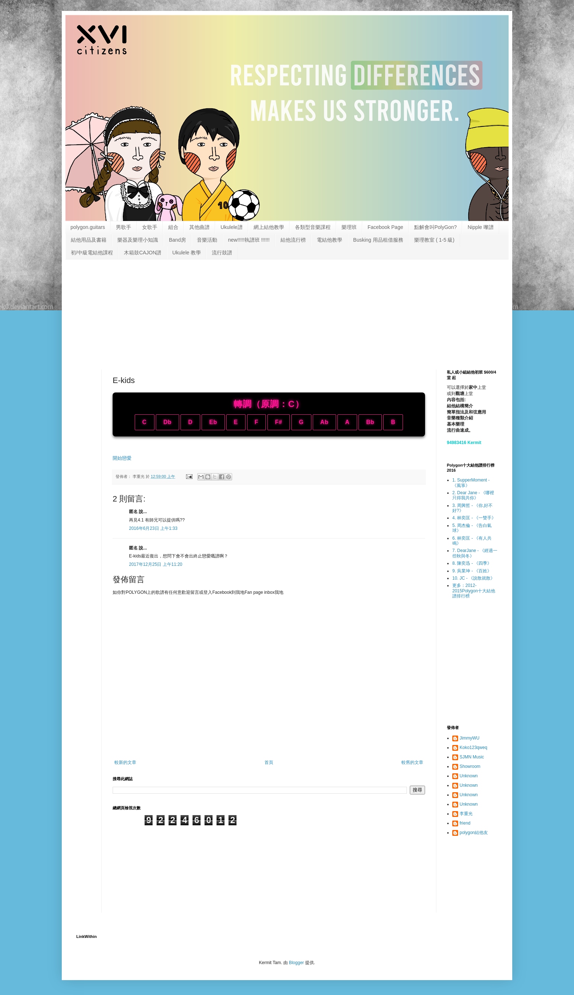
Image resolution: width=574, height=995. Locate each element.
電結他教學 (329, 240)
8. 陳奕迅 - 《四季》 (472, 563)
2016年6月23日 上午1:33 (153, 528)
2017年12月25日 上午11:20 (155, 564)
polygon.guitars (87, 227)
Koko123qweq (473, 747)
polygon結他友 (474, 832)
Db (167, 422)
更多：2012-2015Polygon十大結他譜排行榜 (473, 591)
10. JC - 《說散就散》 (473, 578)
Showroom (470, 766)
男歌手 (123, 227)
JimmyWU (470, 738)
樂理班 (349, 227)
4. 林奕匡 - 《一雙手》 (474, 517)
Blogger (296, 962)
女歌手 (149, 227)
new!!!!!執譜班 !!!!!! (249, 240)
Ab (324, 422)
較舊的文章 (412, 762)
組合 (173, 227)
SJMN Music (472, 757)
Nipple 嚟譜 (481, 227)
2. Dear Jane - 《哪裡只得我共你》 (473, 495)
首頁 (268, 762)
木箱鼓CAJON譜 (142, 252)
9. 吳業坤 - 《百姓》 (472, 570)
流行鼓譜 (222, 252)
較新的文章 (125, 762)
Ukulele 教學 (186, 252)
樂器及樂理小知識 (137, 240)
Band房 (177, 240)
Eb (213, 422)
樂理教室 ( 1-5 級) (434, 240)
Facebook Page (385, 227)
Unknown (469, 775)
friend (465, 823)
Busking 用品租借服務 (378, 240)
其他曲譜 (199, 227)
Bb (370, 422)
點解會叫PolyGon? (435, 227)
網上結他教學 (269, 227)
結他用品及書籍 (88, 240)
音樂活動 (207, 240)
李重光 (466, 813)
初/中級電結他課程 (92, 252)
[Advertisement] (287, 308)
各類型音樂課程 (313, 227)
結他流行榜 (293, 240)
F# (278, 422)
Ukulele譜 (232, 227)
